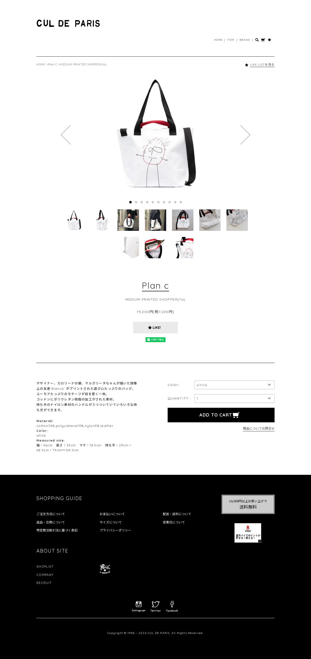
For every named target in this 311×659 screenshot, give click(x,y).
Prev (66, 135)
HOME (218, 40)
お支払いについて (112, 514)
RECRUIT (44, 583)
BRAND (245, 40)
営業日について (174, 522)
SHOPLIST (44, 566)
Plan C (53, 64)
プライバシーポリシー (115, 530)
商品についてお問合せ (259, 428)
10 (181, 202)
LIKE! (157, 327)
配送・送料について (177, 514)
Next (245, 135)
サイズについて (111, 522)
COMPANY (44, 575)
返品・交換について (50, 522)
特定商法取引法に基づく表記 (57, 530)
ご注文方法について (50, 514)
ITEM (230, 40)
